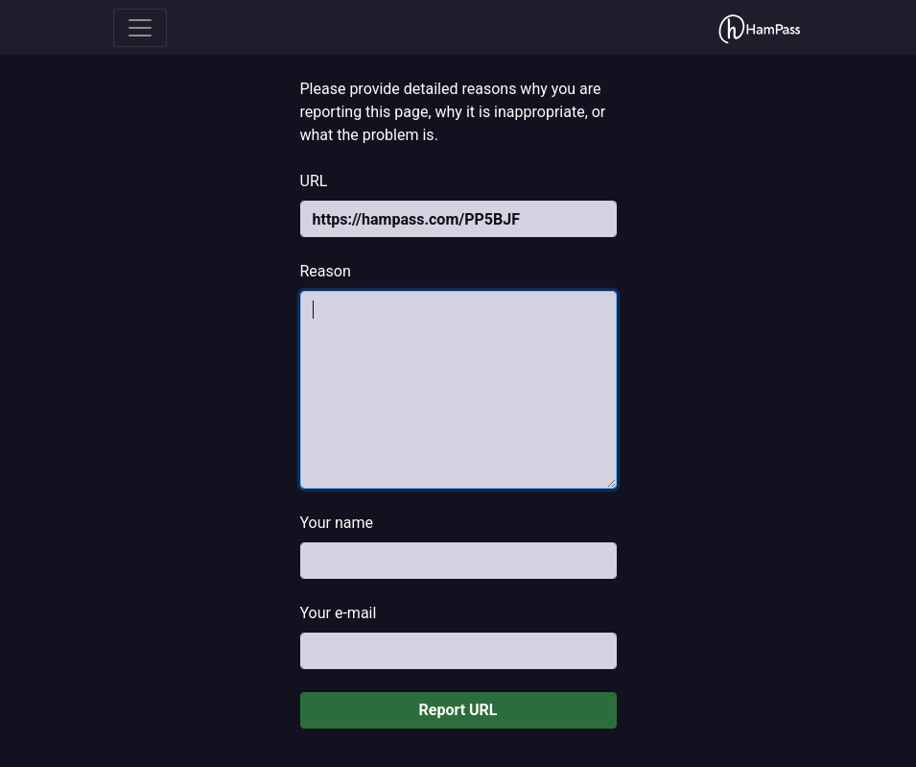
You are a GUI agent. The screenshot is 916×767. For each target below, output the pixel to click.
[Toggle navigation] (140, 28)
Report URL (457, 710)
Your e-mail (338, 613)
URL (314, 181)
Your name (337, 523)
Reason (325, 271)
